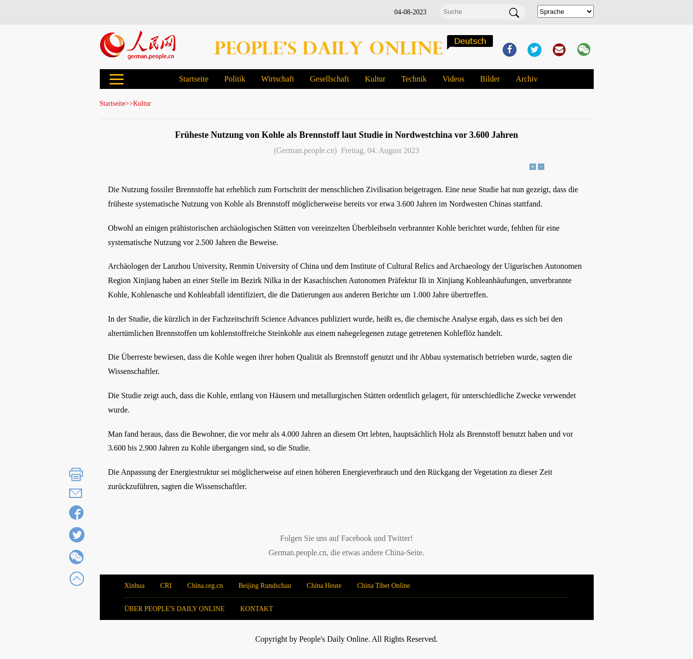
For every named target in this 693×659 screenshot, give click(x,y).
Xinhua (134, 585)
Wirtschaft (277, 79)
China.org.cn (205, 585)
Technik (413, 79)
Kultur (375, 79)
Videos (453, 79)
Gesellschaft (329, 79)
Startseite (193, 79)
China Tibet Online (383, 585)
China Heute (324, 585)
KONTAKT (256, 609)
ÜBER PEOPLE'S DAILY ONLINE (174, 609)
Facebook (356, 538)
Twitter (399, 538)
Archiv (526, 79)
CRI (165, 585)
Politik (234, 79)
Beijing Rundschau (265, 585)
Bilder (490, 79)
